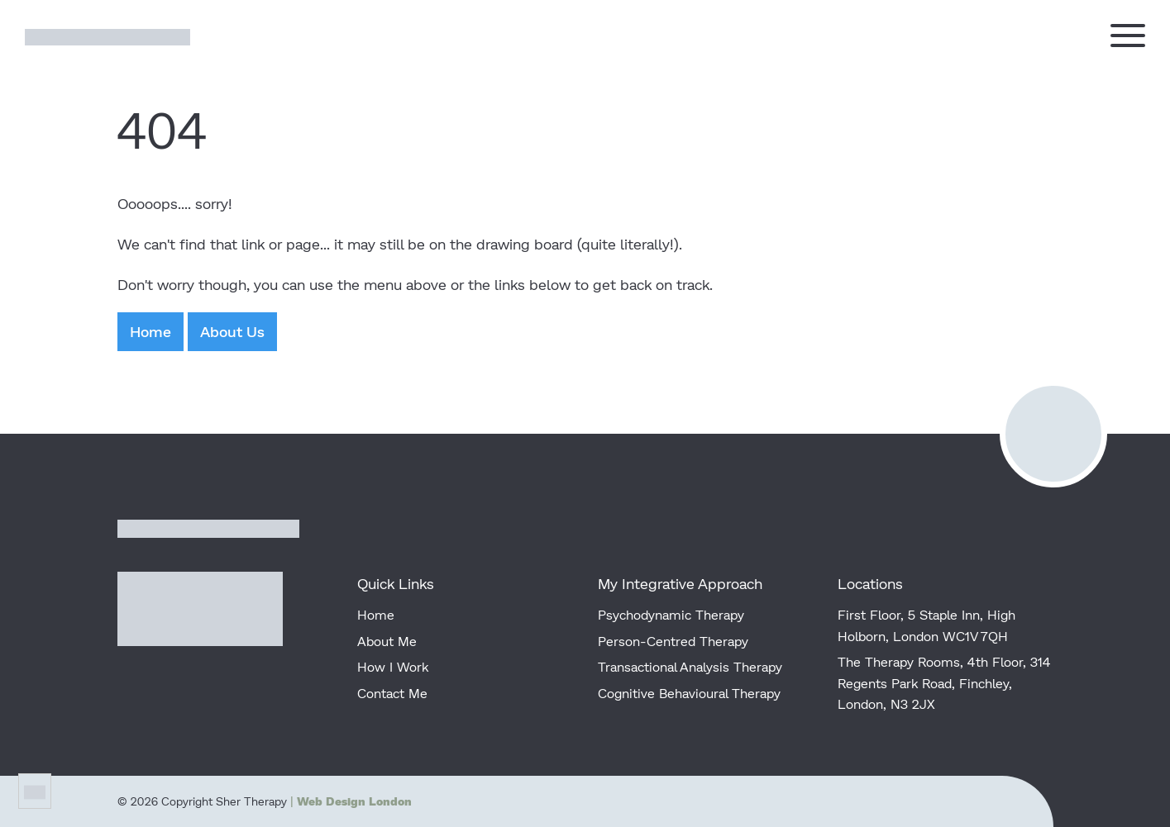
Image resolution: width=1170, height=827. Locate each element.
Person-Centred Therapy (673, 641)
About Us (232, 331)
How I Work (392, 666)
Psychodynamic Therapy (671, 614)
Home (150, 331)
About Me (387, 641)
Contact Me (392, 693)
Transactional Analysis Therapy (690, 666)
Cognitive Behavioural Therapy (689, 693)
